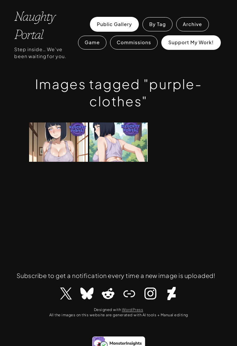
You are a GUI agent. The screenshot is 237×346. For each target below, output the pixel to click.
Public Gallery (114, 24)
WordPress (132, 309)
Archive (192, 24)
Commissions (134, 42)
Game (92, 42)
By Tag (157, 24)
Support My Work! (191, 42)
